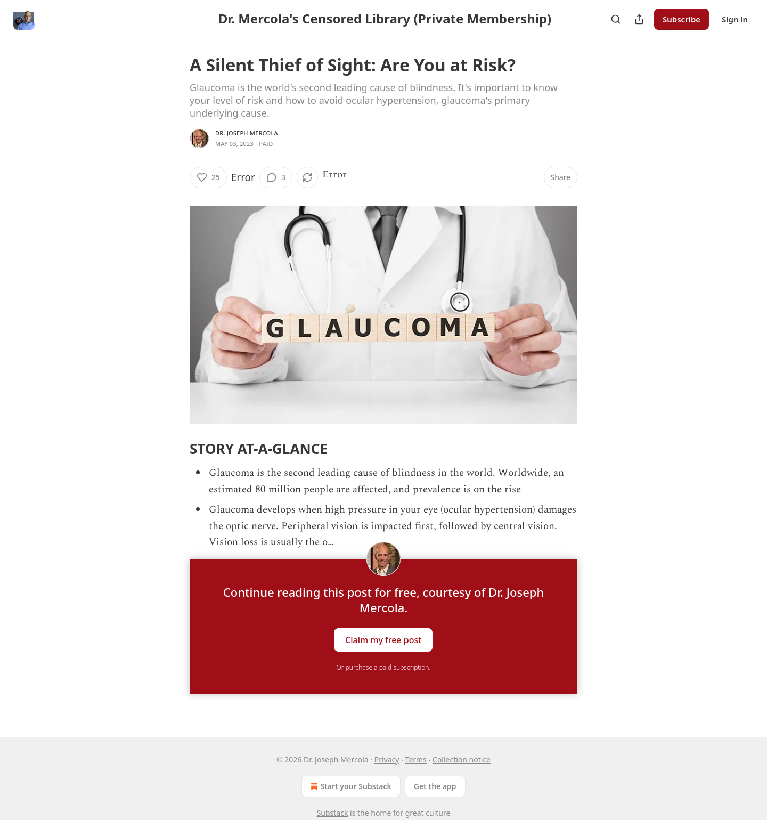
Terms (416, 759)
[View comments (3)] (275, 177)
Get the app (435, 786)
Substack (332, 813)
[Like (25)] (208, 177)
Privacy (386, 759)
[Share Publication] (639, 19)
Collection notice (462, 759)
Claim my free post (383, 640)
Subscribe (681, 19)
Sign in (735, 19)
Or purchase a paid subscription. (384, 667)
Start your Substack (349, 786)
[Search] (615, 19)
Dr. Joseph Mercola (246, 133)
